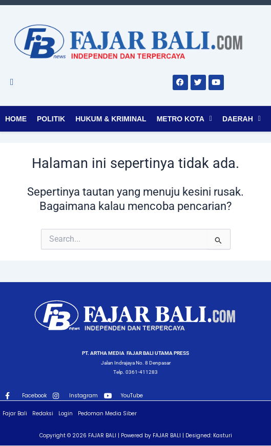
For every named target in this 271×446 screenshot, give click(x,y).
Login (65, 413)
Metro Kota (180, 119)
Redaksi (42, 413)
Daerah (237, 119)
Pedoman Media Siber (107, 413)
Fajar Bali (15, 413)
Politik (51, 119)
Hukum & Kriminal (110, 119)
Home (16, 119)
